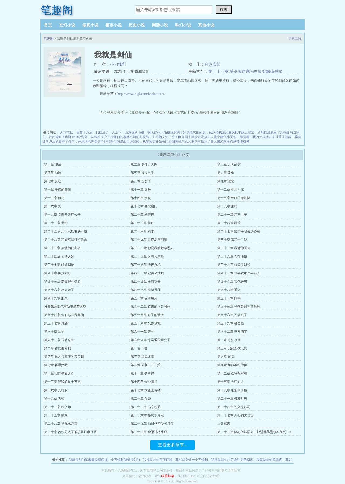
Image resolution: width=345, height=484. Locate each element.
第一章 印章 (52, 164)
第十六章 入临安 (56, 390)
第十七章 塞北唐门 (144, 206)
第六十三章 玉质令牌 (59, 340)
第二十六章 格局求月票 (147, 415)
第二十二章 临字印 (57, 407)
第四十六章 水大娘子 (59, 290)
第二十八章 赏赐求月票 (60, 423)
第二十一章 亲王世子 (232, 215)
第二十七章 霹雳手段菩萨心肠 (238, 231)
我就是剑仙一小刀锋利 (191, 460)
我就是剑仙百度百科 (157, 460)
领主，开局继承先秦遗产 (86, 141)
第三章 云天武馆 (229, 164)
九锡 (283, 132)
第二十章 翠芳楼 (142, 215)
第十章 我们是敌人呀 (59, 373)
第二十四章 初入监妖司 (233, 407)
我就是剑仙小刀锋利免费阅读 (232, 460)
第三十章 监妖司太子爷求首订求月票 (70, 432)
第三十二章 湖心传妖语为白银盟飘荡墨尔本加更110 (254, 432)
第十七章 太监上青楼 (146, 390)
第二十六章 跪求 (142, 231)
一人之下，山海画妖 (123, 132)
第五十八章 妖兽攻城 (146, 323)
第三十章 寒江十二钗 (232, 240)
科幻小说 (183, 25)
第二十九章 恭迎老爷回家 (149, 240)
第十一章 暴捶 (141, 189)
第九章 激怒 (225, 181)
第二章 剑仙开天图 (144, 164)
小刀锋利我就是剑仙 (125, 460)
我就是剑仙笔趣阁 (269, 460)
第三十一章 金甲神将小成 (149, 432)
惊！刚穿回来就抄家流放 (189, 137)
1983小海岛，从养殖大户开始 (92, 137)
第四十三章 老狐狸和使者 (62, 281)
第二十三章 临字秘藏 (146, 407)
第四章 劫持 (52, 173)
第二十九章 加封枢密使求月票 (152, 423)
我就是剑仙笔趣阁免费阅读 (88, 460)
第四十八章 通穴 (229, 290)
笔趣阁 (56, 10)
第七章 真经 (52, 181)
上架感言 (223, 423)
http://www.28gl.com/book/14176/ (141, 94)
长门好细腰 (170, 141)
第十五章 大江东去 (230, 382)
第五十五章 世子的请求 (147, 315)
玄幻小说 (67, 25)
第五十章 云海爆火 (144, 298)
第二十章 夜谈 (141, 398)
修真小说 (90, 25)
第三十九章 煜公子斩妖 (233, 265)
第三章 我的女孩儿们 (232, 348)
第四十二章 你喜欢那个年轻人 (238, 273)
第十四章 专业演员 (144, 382)
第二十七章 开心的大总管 (235, 415)
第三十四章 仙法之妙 (59, 256)
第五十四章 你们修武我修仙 (64, 315)
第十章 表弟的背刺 (57, 189)
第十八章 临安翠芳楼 (232, 390)
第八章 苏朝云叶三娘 (146, 365)
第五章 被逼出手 (142, 173)
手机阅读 (294, 38)
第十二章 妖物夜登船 (232, 373)
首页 (48, 25)
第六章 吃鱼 (225, 173)
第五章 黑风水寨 (142, 357)
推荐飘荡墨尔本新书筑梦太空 (65, 306)
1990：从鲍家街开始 (147, 141)
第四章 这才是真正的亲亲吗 (64, 357)
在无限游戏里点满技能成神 (230, 141)
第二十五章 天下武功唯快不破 (65, 231)
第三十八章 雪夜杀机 (146, 265)
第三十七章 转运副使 (59, 265)
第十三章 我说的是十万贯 (62, 382)
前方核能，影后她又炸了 (154, 137)
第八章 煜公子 (141, 181)
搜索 (223, 9)
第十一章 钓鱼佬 (142, 373)
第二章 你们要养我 (57, 348)
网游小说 (160, 25)
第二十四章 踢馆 (229, 223)
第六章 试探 (225, 357)
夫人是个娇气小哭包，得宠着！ (230, 137)
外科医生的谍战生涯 (118, 141)
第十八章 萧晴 (227, 206)
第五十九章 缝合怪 (230, 323)
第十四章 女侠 (141, 198)
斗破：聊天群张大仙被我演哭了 (160, 132)
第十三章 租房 (54, 198)
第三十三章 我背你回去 (233, 248)
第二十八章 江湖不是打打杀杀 (65, 240)
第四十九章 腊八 (56, 298)
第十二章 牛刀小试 (230, 189)
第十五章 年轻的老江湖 (233, 198)
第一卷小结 (139, 348)
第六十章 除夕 (54, 332)
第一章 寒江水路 (229, 340)
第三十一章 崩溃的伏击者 (62, 248)
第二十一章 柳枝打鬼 (232, 398)
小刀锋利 (118, 64)
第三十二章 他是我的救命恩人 (152, 248)
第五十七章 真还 (56, 323)
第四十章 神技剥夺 (57, 273)
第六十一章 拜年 (142, 332)
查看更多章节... (172, 444)
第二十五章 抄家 (56, 415)
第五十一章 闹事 (229, 298)
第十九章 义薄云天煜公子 (62, 215)
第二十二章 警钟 (56, 223)
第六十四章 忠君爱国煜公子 (150, 340)
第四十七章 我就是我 (146, 290)
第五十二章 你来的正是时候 (150, 306)
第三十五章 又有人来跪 (147, 256)
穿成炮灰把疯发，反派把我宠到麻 (207, 132)
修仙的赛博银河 (124, 137)
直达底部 (212, 64)
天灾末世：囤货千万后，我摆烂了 (84, 132)
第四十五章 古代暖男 (232, 281)
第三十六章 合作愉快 (232, 256)
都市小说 (113, 25)
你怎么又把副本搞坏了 (194, 141)
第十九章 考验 (54, 398)
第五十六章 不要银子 (232, 315)
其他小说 (206, 25)
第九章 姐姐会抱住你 (232, 365)
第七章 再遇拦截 (56, 365)
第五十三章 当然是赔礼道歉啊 (238, 306)
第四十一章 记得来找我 (147, 273)
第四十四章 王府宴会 (146, 281)
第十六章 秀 (52, 206)
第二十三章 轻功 (142, 223)
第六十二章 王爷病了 (232, 332)
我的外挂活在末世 (265, 137)
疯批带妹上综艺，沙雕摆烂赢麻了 (256, 132)
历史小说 (137, 25)
